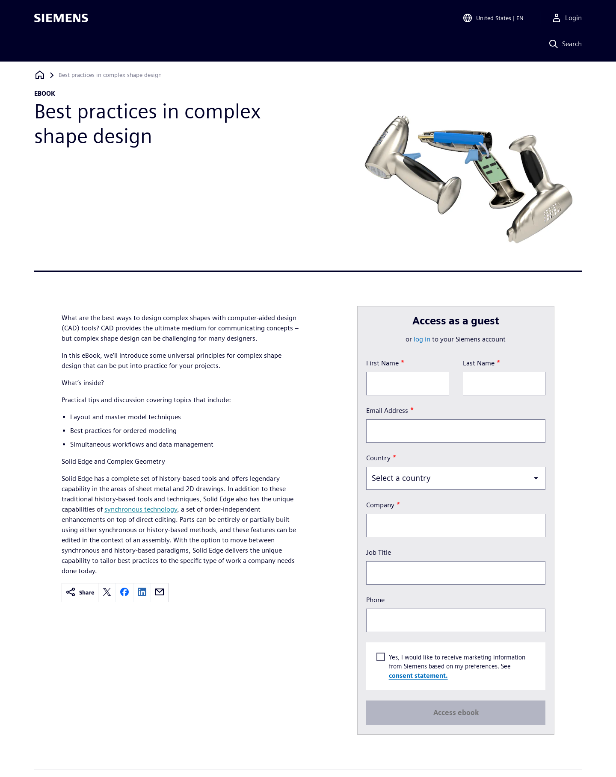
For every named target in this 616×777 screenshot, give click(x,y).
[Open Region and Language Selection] (493, 18)
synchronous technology (140, 509)
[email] (159, 592)
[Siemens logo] (61, 19)
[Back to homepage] (40, 75)
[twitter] (107, 592)
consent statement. (417, 675)
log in (422, 339)
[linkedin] (142, 592)
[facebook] (124, 592)
